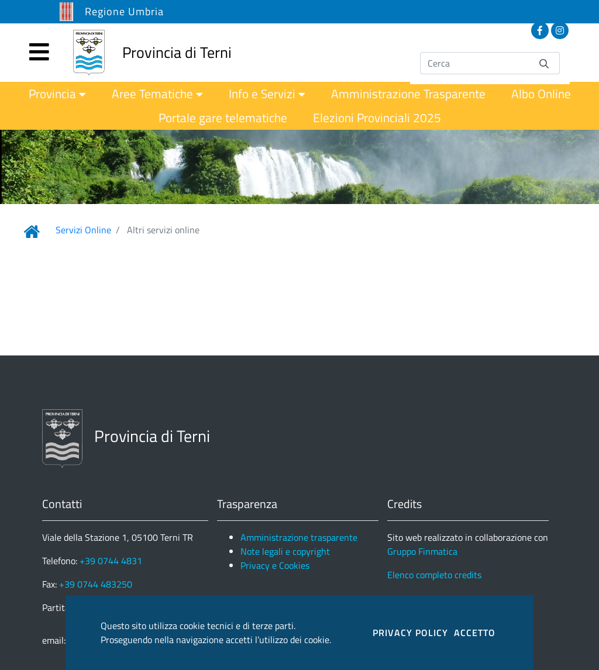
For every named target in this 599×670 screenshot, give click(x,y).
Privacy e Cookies (274, 565)
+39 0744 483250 (95, 584)
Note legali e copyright (285, 551)
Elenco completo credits (434, 575)
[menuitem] (57, 94)
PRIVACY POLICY (410, 633)
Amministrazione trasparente (298, 537)
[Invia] (544, 63)
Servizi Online (83, 230)
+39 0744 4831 (111, 561)
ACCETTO (474, 633)
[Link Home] (31, 231)
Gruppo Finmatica (422, 551)
